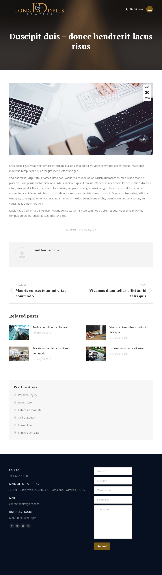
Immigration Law (28, 432)
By (71, 229)
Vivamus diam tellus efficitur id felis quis (128, 329)
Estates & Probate (30, 410)
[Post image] (19, 332)
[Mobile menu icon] (149, 9)
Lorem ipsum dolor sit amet (126, 348)
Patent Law (25, 402)
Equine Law (25, 425)
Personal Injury (27, 395)
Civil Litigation (26, 417)
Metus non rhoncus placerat (50, 327)
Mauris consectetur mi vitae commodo (50, 350)
